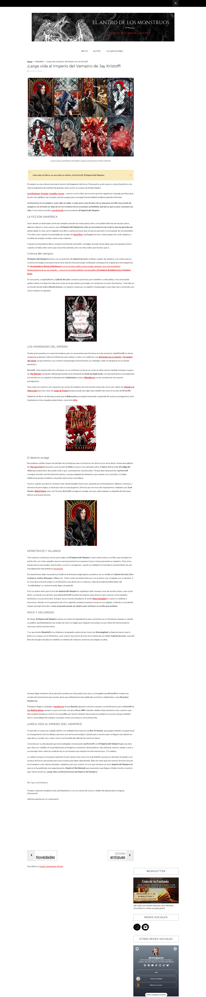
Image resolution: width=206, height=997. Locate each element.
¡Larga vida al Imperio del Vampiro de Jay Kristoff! (155, 402)
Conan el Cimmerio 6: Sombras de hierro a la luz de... (156, 369)
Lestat (64, 193)
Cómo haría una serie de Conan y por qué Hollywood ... (155, 346)
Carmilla (56, 193)
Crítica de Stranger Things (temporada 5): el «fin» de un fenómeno (159, 207)
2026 (137, 293)
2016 (137, 451)
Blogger (150, 941)
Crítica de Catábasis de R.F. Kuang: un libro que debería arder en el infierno (159, 231)
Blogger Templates (167, 994)
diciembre (142, 301)
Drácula (47, 193)
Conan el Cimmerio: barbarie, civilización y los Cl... (155, 389)
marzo (140, 332)
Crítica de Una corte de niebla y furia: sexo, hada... (156, 359)
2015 (137, 455)
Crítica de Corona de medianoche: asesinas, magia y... (156, 340)
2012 (137, 466)
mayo (140, 324)
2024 (137, 419)
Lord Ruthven (36, 193)
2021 (137, 431)
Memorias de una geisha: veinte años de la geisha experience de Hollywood (161, 256)
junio (140, 320)
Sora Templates (150, 994)
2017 (137, 447)
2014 (137, 458)
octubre (141, 308)
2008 (137, 482)
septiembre (143, 312)
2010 (137, 474)
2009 (137, 478)
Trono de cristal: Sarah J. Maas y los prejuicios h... (152, 408)
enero (140, 415)
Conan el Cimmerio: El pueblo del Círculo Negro (155, 353)
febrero (141, 336)
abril (140, 328)
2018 (137, 443)
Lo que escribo (115, 51)
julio (140, 316)
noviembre (142, 304)
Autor (97, 51)
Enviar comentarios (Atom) (54, 888)
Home (32, 62)
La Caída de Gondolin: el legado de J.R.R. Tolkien (155, 396)
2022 (137, 427)
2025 (137, 297)
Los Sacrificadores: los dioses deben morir (155, 385)
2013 (137, 462)
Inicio (85, 51)
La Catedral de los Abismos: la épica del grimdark (154, 379)
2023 (137, 423)
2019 (137, 439)
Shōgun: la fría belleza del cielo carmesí (154, 374)
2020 (137, 435)
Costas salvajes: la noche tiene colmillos (154, 364)
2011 (137, 470)
